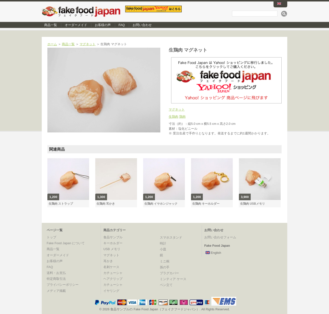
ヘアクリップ (113, 279)
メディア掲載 (56, 291)
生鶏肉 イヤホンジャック (161, 203)
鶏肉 (182, 116)
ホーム (52, 44)
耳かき (108, 261)
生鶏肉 (173, 116)
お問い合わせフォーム (220, 237)
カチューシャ (113, 273)
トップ (51, 237)
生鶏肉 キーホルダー (205, 203)
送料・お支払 (56, 273)
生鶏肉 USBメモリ (252, 203)
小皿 (163, 249)
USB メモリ (111, 249)
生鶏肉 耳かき (105, 203)
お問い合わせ (142, 25)
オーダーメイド (76, 25)
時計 (163, 243)
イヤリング (111, 291)
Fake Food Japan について (66, 243)
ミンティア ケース (173, 279)
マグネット (88, 44)
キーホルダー (113, 243)
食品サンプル (113, 237)
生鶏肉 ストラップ (61, 203)
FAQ (122, 25)
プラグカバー (169, 273)
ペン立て (166, 285)
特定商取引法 (56, 279)
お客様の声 (103, 25)
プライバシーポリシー (63, 284)
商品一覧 (50, 25)
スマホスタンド (171, 237)
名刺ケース (111, 267)
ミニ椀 (164, 261)
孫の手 (164, 267)
